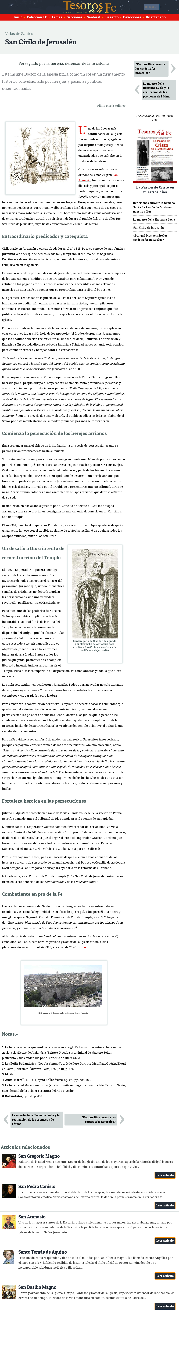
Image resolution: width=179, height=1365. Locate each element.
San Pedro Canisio (36, 1186)
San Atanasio (31, 1217)
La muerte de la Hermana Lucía (154, 219)
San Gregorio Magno (39, 1156)
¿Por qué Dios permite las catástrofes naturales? (98, 1119)
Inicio (18, 17)
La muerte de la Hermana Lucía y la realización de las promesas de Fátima (36, 1119)
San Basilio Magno (37, 1287)
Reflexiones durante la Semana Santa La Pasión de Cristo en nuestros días (154, 207)
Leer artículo (165, 1175)
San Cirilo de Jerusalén (148, 227)
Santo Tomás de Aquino (42, 1252)
